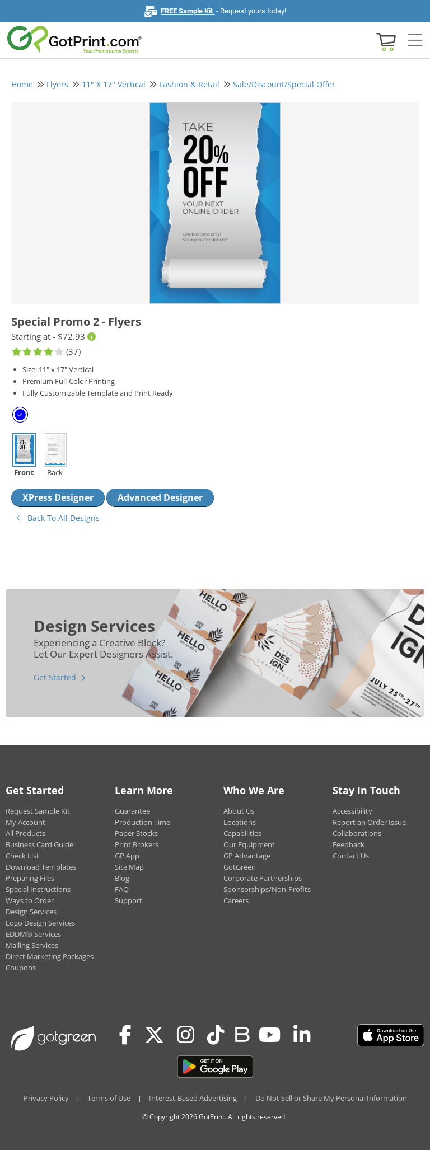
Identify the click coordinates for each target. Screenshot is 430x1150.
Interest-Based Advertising (193, 1098)
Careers (236, 900)
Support (128, 900)
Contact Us (351, 856)
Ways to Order (30, 900)
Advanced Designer (160, 497)
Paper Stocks (136, 833)
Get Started (55, 677)
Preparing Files (30, 878)
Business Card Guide (39, 844)
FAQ (122, 889)
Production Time (142, 822)
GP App (127, 856)
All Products (25, 833)
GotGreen (239, 867)
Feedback (348, 844)
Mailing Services (32, 945)
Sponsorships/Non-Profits (267, 889)
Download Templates (41, 867)
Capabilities (242, 833)
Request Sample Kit (38, 811)
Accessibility (352, 811)
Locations (239, 822)
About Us (238, 811)
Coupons (21, 968)
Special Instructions (38, 889)
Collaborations (357, 833)
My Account (25, 822)
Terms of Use (108, 1098)
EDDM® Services (33, 934)
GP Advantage (246, 856)
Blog (122, 878)
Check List (22, 856)
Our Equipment (249, 844)
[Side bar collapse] (415, 40)
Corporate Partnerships (262, 878)
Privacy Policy (46, 1098)
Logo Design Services (40, 923)
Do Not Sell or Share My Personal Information (331, 1098)
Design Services (31, 912)
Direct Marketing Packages (50, 956)
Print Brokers (136, 844)
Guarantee (132, 811)
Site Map (129, 867)
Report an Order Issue (369, 822)
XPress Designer (58, 497)
